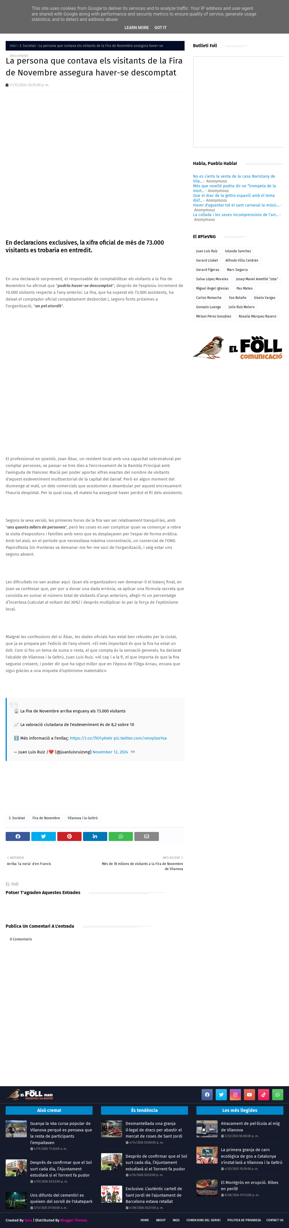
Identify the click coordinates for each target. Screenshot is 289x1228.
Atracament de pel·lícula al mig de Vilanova (250, 1127)
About (161, 1220)
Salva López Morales (212, 279)
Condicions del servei (203, 1220)
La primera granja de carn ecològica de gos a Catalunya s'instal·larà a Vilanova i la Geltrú (252, 1156)
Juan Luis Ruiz (206, 251)
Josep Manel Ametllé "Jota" (257, 279)
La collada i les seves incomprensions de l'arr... (235, 214)
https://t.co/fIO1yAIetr (91, 738)
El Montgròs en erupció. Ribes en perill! (249, 1186)
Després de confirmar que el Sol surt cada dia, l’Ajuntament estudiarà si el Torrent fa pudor (61, 1169)
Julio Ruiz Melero (242, 307)
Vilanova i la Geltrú (83, 818)
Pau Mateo (245, 288)
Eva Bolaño (237, 298)
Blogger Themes (73, 1220)
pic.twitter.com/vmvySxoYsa (140, 738)
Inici (13, 46)
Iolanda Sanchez (238, 251)
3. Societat (27, 46)
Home (145, 1220)
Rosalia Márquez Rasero (257, 316)
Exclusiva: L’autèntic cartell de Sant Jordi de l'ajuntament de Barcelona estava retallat (154, 1195)
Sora (28, 1220)
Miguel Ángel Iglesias (212, 288)
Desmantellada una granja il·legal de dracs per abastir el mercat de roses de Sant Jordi (154, 1130)
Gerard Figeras (207, 270)
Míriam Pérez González (213, 316)
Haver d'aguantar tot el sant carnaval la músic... (236, 205)
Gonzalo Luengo (208, 307)
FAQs (176, 1220)
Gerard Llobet (207, 260)
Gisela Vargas (264, 298)
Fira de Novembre (46, 818)
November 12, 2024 (110, 752)
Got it (160, 27)
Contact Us (274, 1220)
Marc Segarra (237, 270)
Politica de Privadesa (244, 1220)
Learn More (136, 27)
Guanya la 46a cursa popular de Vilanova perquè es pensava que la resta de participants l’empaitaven (61, 1133)
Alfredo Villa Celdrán (241, 260)
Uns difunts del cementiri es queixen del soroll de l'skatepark (61, 1198)
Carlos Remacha (209, 298)
